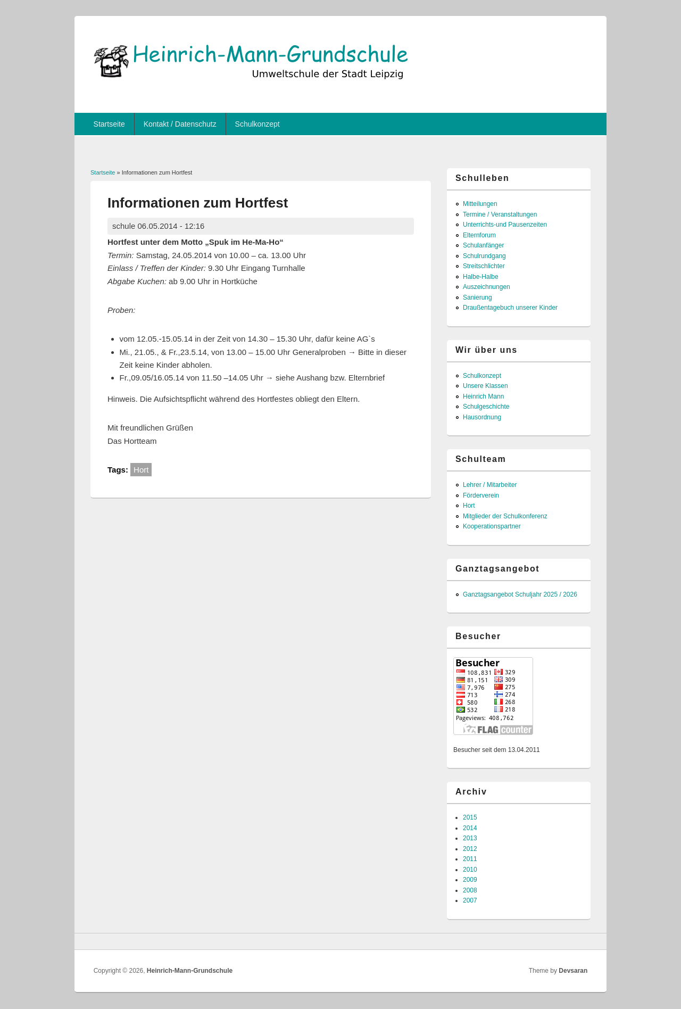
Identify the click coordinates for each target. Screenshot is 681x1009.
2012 (470, 849)
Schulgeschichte (486, 406)
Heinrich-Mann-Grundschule (189, 970)
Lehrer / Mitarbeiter (490, 485)
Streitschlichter (484, 266)
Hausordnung (482, 417)
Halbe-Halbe (481, 276)
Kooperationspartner (492, 526)
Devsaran (573, 970)
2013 (470, 838)
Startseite (109, 124)
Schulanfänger (483, 245)
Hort (141, 469)
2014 (470, 828)
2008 (470, 890)
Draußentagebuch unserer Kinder (510, 307)
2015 (470, 817)
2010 (470, 869)
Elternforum (479, 235)
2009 (470, 879)
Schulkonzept (257, 124)
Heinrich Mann (483, 396)
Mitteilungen (480, 204)
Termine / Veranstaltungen (500, 214)
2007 (470, 900)
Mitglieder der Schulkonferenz (505, 516)
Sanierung (477, 297)
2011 (470, 859)
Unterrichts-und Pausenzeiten (505, 224)
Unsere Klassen (485, 386)
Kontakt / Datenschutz (180, 124)
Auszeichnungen (486, 287)
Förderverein (481, 495)
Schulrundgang (484, 256)
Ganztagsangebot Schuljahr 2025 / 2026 (520, 594)
